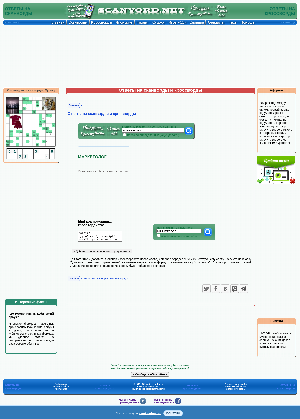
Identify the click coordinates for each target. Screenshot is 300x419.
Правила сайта (61, 386)
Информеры (61, 384)
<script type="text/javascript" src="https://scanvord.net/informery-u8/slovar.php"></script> (102, 237)
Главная (74, 105)
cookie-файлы (150, 413)
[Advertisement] (150, 56)
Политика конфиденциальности (148, 389)
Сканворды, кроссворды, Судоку (31, 90)
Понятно (173, 413)
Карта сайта (61, 389)
